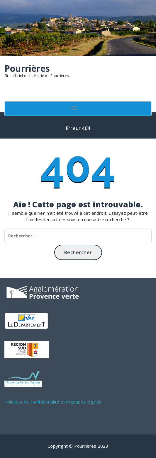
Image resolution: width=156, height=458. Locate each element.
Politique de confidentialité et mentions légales (53, 402)
